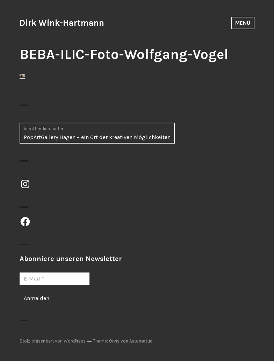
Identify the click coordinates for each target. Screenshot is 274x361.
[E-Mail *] (54, 278)
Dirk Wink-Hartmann (62, 23)
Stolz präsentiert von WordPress (53, 341)
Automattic (140, 341)
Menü (242, 23)
